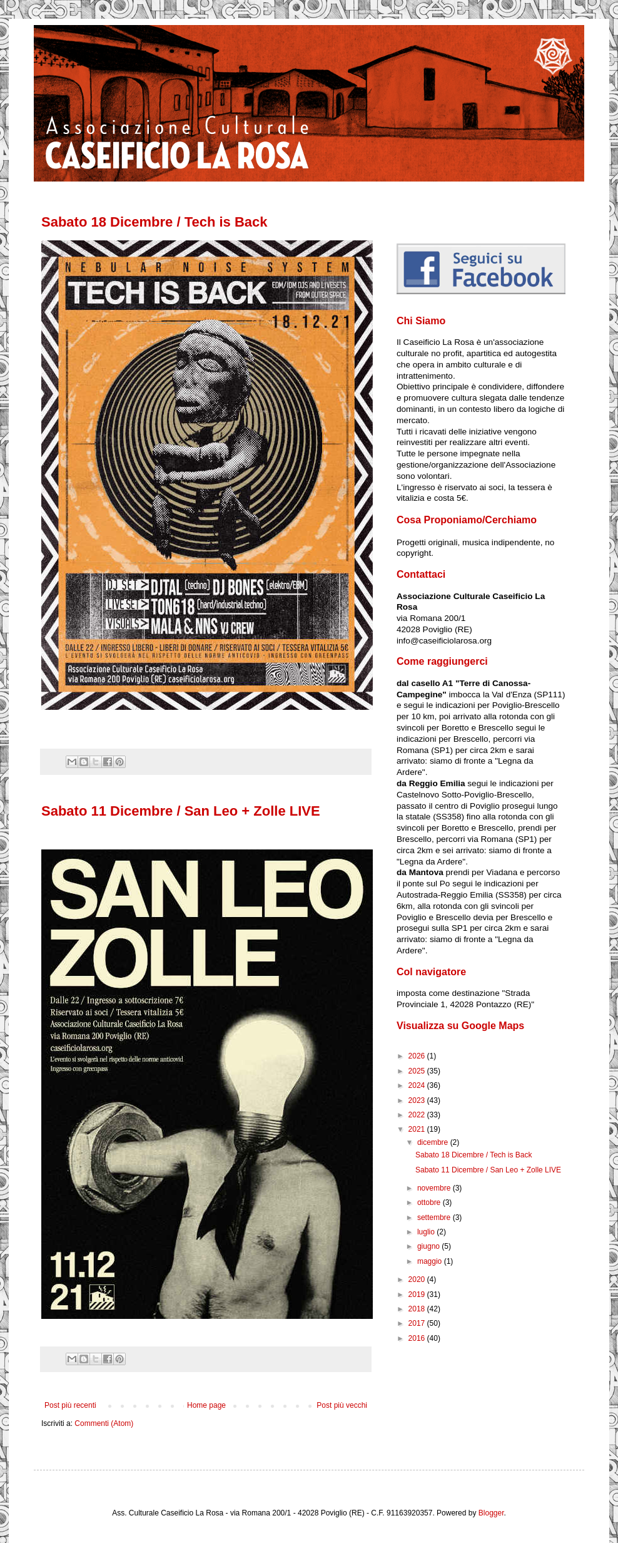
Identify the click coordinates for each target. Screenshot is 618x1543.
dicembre (433, 1142)
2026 (417, 1056)
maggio (430, 1261)
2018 (417, 1309)
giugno (429, 1246)
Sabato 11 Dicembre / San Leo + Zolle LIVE (180, 811)
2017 (417, 1323)
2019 (417, 1294)
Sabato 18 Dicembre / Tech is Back (154, 222)
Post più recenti (70, 1405)
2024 (417, 1085)
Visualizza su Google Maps (460, 1025)
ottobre (430, 1202)
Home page (206, 1405)
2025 (417, 1071)
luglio (427, 1232)
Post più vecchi (342, 1405)
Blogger (491, 1513)
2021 (417, 1129)
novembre (435, 1188)
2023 (417, 1100)
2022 (417, 1114)
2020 (417, 1279)
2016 (417, 1338)
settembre (435, 1217)
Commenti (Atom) (103, 1423)
